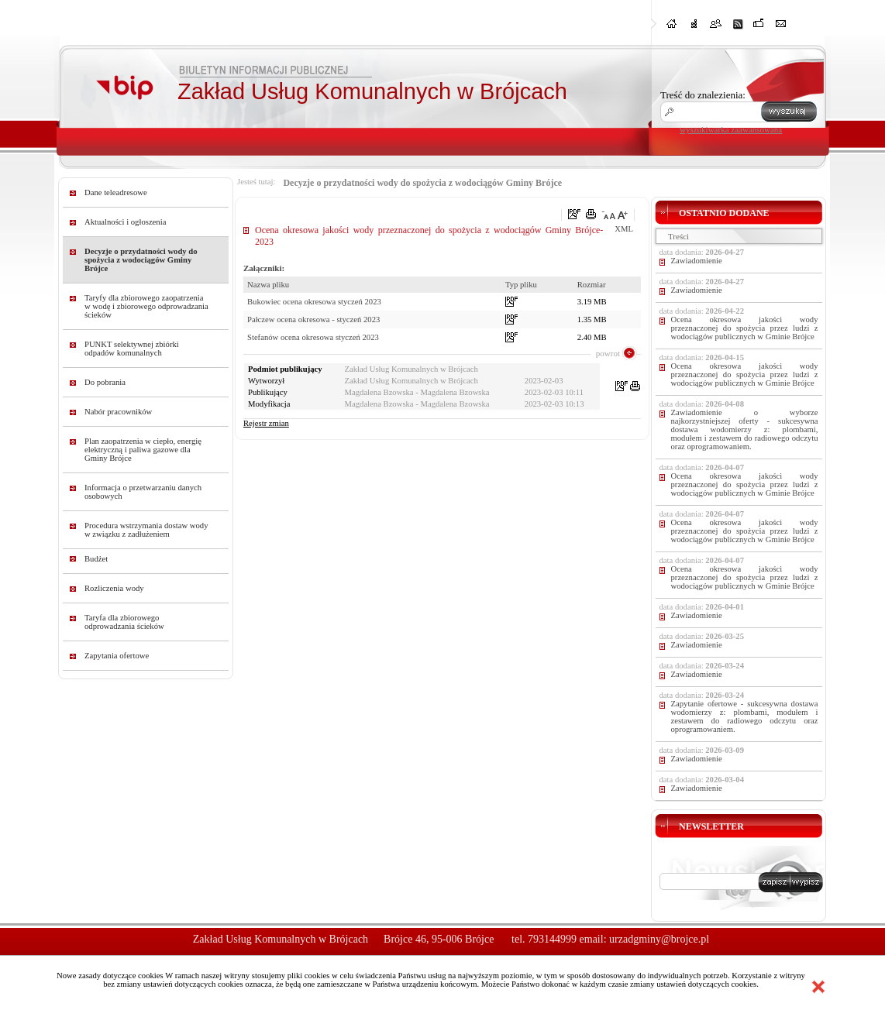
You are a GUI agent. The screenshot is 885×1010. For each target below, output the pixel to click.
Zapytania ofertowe (116, 655)
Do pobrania (105, 382)
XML (624, 229)
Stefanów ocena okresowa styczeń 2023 (313, 337)
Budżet (96, 559)
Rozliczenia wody (114, 588)
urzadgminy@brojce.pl (659, 939)
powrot (608, 353)
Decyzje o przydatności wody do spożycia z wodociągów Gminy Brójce (141, 260)
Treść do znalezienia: (703, 95)
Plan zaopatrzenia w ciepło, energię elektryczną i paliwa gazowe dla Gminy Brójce (142, 449)
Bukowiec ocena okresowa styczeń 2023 (314, 301)
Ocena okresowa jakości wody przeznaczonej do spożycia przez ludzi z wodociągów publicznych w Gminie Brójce (744, 328)
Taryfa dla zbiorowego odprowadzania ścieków (124, 621)
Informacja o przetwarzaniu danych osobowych (142, 491)
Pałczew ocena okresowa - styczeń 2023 (313, 319)
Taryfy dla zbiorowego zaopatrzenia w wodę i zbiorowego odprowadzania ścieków (146, 306)
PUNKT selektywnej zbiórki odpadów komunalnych (131, 348)
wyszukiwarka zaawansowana (731, 129)
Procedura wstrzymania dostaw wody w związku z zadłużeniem (146, 529)
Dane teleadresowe (115, 192)
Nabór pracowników (118, 411)
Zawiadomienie (696, 260)
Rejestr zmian (266, 423)
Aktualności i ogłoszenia (125, 222)
